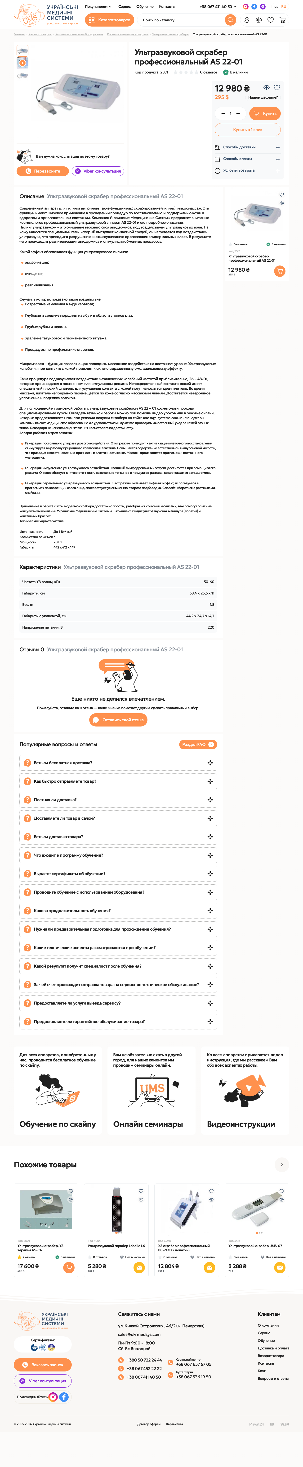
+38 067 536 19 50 (193, 1377)
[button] (282, 1164)
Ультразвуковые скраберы (170, 34)
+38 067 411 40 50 (216, 6)
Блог (262, 1371)
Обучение (266, 1340)
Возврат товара (271, 1355)
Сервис (264, 1333)
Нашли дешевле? (263, 97)
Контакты (266, 1363)
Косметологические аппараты (127, 34)
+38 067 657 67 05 (193, 1364)
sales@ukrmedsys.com (139, 1334)
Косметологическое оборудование (79, 34)
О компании (268, 1325)
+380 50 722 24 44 (144, 1360)
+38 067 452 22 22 (144, 1368)
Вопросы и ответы (273, 1378)
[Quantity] (230, 113)
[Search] (230, 20)
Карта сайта (174, 1424)
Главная (19, 34)
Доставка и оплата (273, 1348)
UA (276, 6)
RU (283, 6)
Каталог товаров (40, 34)
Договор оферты (148, 1424)
